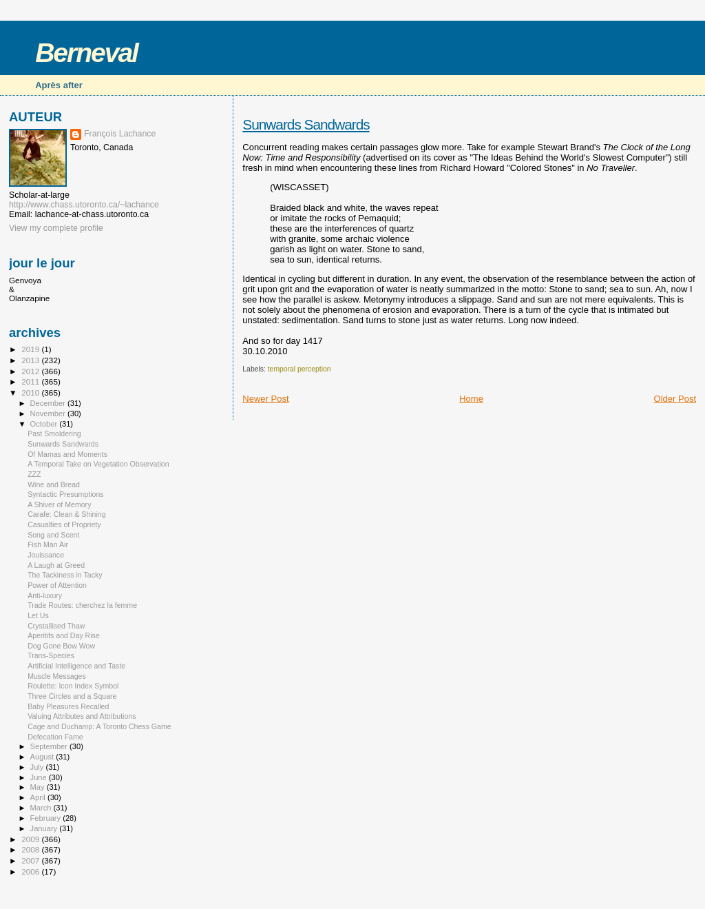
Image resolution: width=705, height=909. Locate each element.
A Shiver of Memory (59, 504)
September (50, 746)
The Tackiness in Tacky (65, 575)
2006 (31, 871)
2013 (31, 360)
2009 (31, 839)
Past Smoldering (54, 433)
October (45, 424)
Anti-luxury (45, 595)
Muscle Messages (57, 676)
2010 (31, 392)
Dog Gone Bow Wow (61, 646)
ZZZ (34, 474)
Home (471, 399)
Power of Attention (57, 585)
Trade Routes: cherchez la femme (82, 605)
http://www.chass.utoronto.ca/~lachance (84, 205)
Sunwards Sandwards (305, 124)
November (48, 413)
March (42, 808)
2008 (31, 849)
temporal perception (299, 369)
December (48, 403)
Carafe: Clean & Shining (67, 514)
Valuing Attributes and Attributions (82, 716)
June (39, 777)
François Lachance (120, 134)
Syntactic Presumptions (66, 494)
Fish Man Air (48, 544)
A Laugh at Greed (56, 565)
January (45, 828)
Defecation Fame (55, 737)
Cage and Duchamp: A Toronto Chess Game (99, 726)
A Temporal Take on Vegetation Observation (98, 464)
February (46, 818)
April (39, 797)
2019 (31, 349)
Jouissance (46, 555)
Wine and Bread (54, 484)
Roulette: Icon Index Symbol (73, 686)
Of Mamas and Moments (67, 454)
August (43, 757)
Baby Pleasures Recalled (68, 706)
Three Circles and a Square (72, 696)
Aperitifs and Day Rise (64, 635)
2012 (31, 371)
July (38, 767)
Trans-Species (51, 655)
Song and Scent (53, 535)
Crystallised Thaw (56, 626)
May (38, 787)
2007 (31, 860)
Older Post (675, 399)
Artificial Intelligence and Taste (76, 666)
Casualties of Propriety (64, 524)
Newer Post (265, 399)
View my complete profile (56, 228)
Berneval (86, 53)
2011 (31, 381)
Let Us (38, 615)
